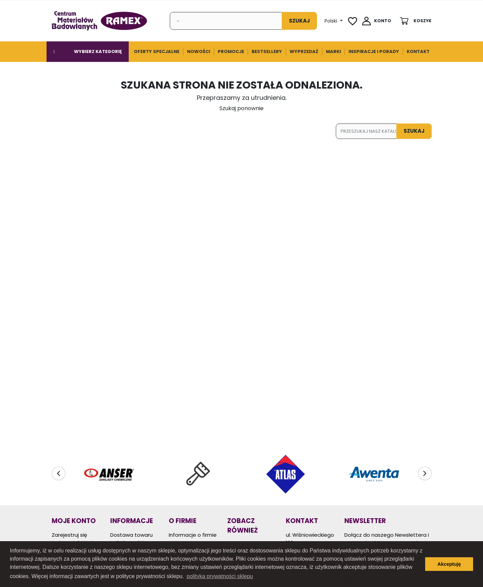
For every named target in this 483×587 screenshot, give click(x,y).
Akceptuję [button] (449, 564)
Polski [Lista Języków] (332, 20)
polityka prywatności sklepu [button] (220, 576)
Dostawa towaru (131, 534)
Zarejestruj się (69, 534)
